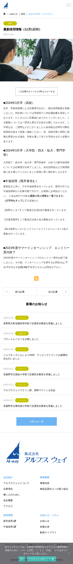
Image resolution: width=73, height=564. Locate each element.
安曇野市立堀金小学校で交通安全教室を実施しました (31, 374)
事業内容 (44, 483)
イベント (22, 318)
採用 (10, 23)
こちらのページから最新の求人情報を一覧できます (36, 196)
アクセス (8, 506)
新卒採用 (8, 521)
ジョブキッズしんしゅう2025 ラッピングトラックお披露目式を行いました (35, 357)
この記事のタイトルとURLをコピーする (36, 91)
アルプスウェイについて (16, 483)
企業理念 (8, 489)
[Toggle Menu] (68, 5)
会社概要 (8, 500)
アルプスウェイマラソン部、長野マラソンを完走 (29, 390)
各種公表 (44, 526)
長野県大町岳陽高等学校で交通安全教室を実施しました (32, 323)
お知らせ (22, 333)
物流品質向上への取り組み (54, 489)
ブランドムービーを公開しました (21, 339)
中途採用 (8, 526)
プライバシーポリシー (39, 559)
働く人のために (11, 494)
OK (21, 559)
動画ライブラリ (48, 532)
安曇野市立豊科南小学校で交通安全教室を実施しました (32, 406)
